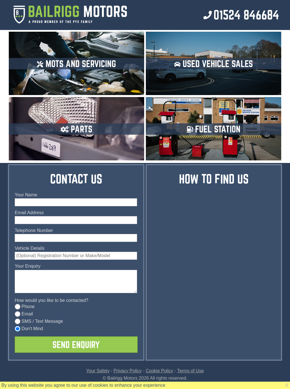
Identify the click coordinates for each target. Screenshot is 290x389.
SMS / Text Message (39, 321)
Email (24, 313)
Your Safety (97, 370)
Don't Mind (29, 328)
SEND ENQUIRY (76, 344)
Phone (25, 306)
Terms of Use (190, 370)
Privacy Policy (128, 370)
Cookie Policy (159, 370)
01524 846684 (246, 15)
